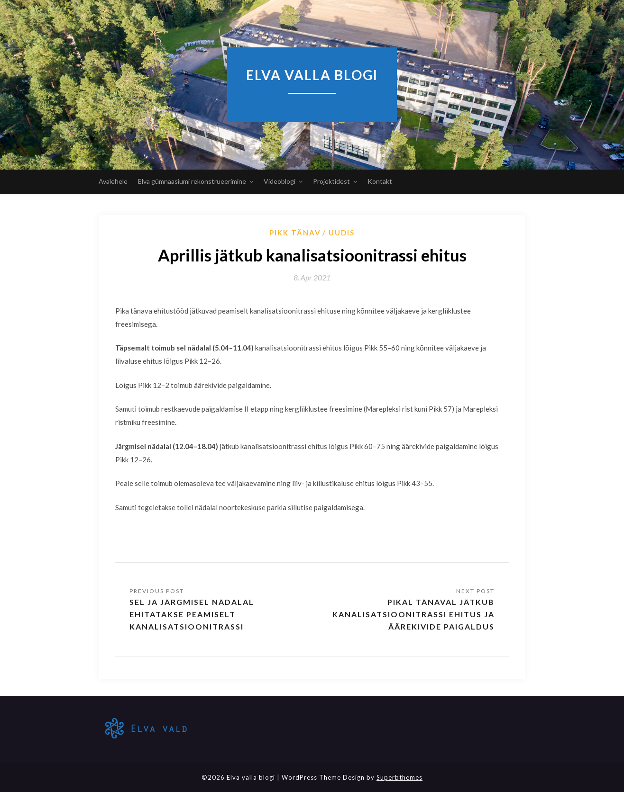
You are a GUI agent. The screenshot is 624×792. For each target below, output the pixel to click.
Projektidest (331, 181)
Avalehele (113, 181)
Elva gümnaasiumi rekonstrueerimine (192, 181)
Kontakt (379, 181)
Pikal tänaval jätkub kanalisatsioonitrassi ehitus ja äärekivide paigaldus (413, 614)
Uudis (342, 232)
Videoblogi (279, 181)
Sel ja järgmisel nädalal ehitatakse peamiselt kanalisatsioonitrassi (191, 614)
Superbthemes (399, 777)
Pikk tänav (295, 232)
